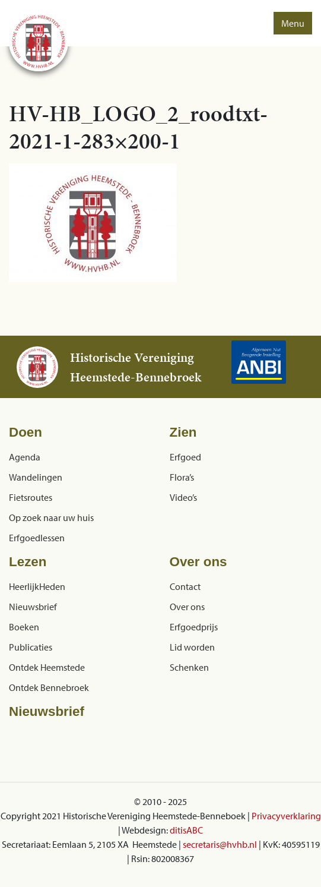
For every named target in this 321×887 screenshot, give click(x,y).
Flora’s (182, 477)
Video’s (183, 497)
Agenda (24, 457)
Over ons (187, 607)
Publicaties (30, 647)
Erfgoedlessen (37, 538)
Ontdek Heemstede (47, 667)
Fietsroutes (30, 497)
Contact (185, 586)
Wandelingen (35, 477)
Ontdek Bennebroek (49, 687)
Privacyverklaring (286, 816)
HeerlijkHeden (37, 586)
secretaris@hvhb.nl (220, 844)
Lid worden (192, 647)
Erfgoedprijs (194, 627)
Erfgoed (185, 457)
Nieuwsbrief (33, 607)
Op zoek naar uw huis (51, 517)
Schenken (189, 667)
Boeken (24, 627)
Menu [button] (292, 23)
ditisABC (186, 830)
